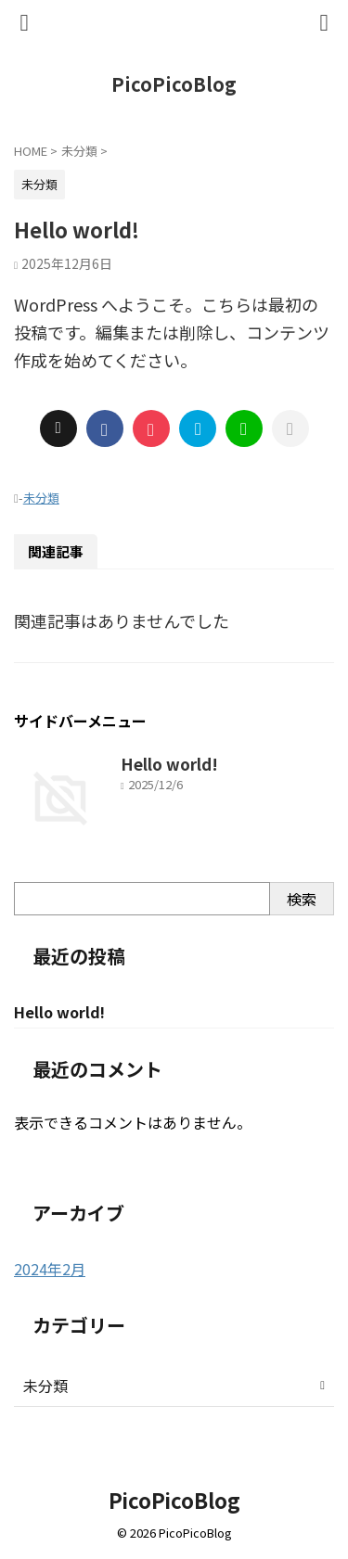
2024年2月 (49, 1269)
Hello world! (169, 763)
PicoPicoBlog (174, 83)
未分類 (41, 497)
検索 (301, 899)
